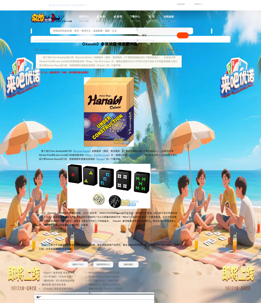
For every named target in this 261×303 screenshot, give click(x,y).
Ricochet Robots (82, 151)
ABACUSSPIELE (135, 155)
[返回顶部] (128, 264)
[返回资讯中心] (103, 264)
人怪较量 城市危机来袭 (54, 284)
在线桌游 (181, 4)
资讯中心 (84, 16)
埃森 (160, 155)
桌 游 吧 (118, 16)
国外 (98, 21)
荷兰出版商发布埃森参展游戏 (104, 276)
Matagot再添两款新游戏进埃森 (104, 272)
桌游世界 (46, 245)
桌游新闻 (98, 31)
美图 (138, 21)
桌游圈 (155, 21)
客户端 (165, 21)
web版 (172, 21)
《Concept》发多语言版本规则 (57, 288)
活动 (121, 21)
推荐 (115, 21)
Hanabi (100, 159)
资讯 (81, 21)
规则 (132, 21)
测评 (87, 21)
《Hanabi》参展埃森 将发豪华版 (58, 272)
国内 (104, 21)
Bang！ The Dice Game (97, 155)
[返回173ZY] (77, 264)
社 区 (152, 16)
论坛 (148, 21)
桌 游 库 (101, 16)
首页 (76, 31)
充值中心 (198, 4)
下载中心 (135, 16)
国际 (107, 31)
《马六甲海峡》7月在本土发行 (57, 276)
